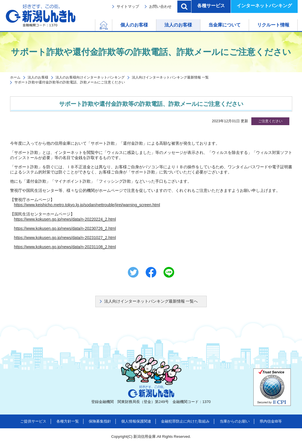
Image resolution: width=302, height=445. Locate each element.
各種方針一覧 (67, 421)
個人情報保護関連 (136, 421)
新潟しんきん (40, 15)
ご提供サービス (33, 421)
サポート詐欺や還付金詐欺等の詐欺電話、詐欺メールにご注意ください (69, 82)
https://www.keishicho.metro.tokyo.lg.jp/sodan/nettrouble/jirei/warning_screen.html (87, 205)
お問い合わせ (160, 6)
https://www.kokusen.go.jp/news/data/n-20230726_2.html (65, 228)
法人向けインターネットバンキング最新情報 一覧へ (151, 301)
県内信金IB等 (271, 421)
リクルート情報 (273, 24)
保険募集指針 (100, 421)
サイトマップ (128, 6)
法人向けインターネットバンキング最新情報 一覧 (170, 77)
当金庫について (224, 24)
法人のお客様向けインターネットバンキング (90, 77)
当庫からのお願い (235, 421)
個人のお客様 (134, 24)
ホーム (15, 77)
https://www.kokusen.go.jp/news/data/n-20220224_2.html (65, 219)
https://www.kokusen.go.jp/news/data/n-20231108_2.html (65, 247)
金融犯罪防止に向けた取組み (185, 421)
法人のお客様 (178, 24)
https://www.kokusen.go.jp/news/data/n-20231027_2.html (65, 237)
